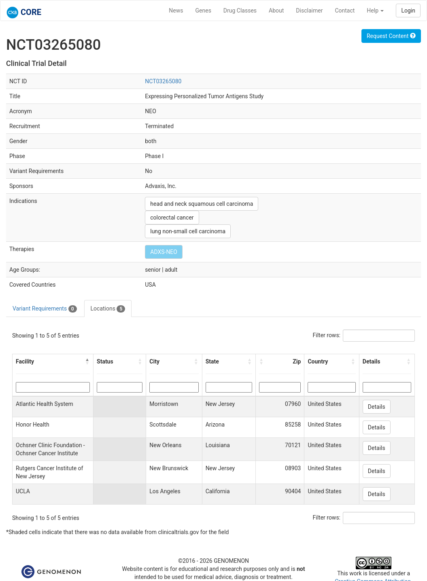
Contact (345, 10)
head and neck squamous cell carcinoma (201, 204)
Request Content (391, 36)
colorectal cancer (171, 217)
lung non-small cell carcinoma (187, 231)
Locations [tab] (108, 309)
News (176, 10)
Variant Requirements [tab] (45, 309)
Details (376, 407)
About (276, 10)
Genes (203, 10)
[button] (87, 361)
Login (408, 10)
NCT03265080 (163, 81)
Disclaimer (309, 10)
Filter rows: (327, 335)
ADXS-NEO (163, 252)
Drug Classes (240, 10)
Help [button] (375, 10)
